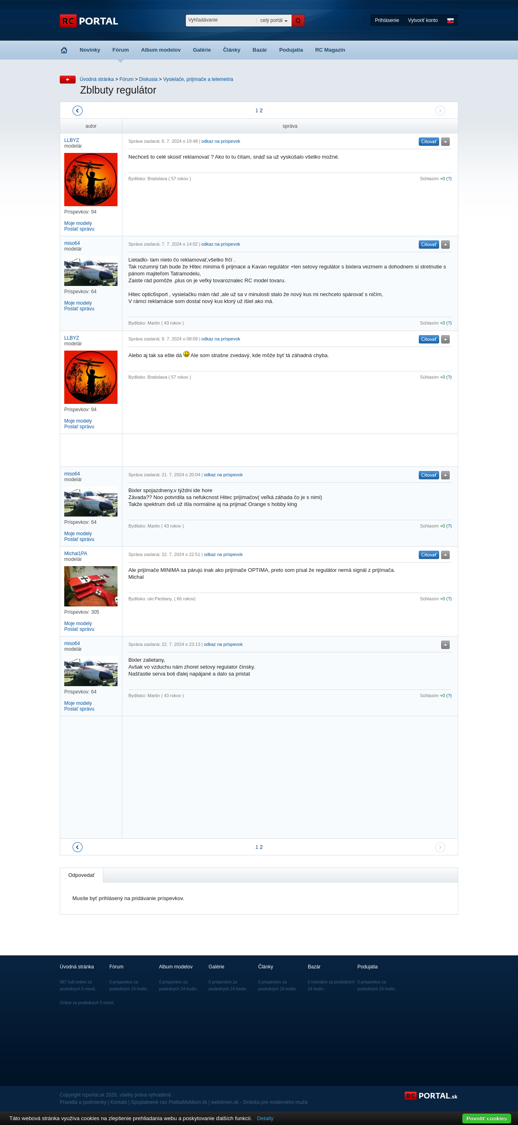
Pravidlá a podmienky (83, 1102)
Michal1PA (75, 553)
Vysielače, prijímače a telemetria (198, 79)
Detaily (265, 1118)
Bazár (259, 50)
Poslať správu (79, 229)
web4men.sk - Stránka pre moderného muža (259, 1102)
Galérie (202, 50)
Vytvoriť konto (423, 20)
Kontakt (119, 1102)
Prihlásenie (387, 20)
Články (232, 50)
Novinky (90, 50)
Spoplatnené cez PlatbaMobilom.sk (169, 1102)
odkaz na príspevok (220, 141)
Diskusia (148, 79)
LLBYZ (71, 140)
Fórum (121, 50)
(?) (449, 178)
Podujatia (291, 50)
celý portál (271, 20)
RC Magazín (330, 50)
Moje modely (78, 223)
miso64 (72, 243)
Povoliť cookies (486, 1118)
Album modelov (161, 50)
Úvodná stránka (97, 79)
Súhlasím (429, 178)
